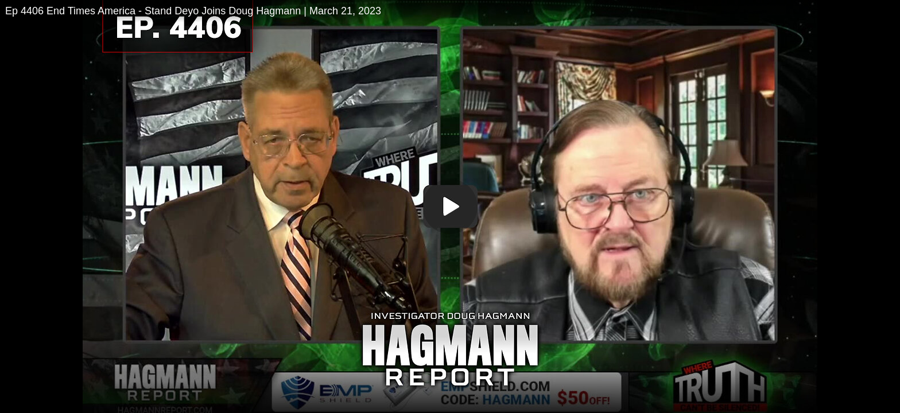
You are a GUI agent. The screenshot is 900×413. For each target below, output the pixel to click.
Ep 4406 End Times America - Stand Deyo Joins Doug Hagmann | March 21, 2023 (193, 11)
